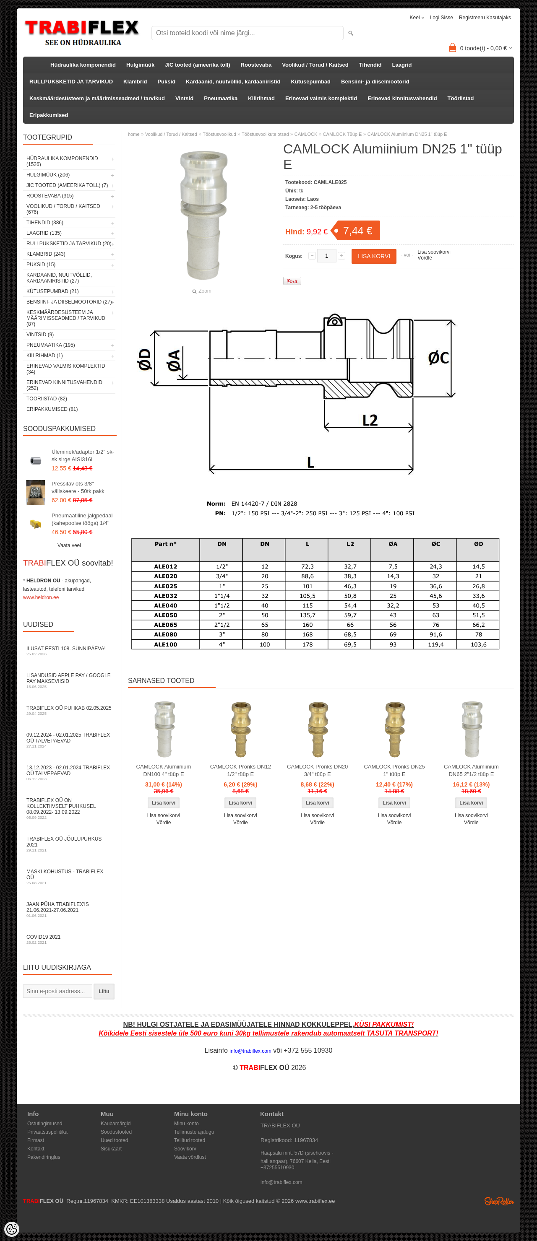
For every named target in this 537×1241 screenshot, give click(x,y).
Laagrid (402, 65)
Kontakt (35, 1149)
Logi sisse (441, 18)
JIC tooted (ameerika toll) (197, 65)
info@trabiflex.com (281, 1182)
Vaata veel (69, 545)
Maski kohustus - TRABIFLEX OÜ (69, 877)
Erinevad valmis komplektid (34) (65, 369)
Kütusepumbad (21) (52, 291)
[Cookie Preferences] (11, 1229)
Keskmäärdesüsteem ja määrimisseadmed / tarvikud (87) (65, 318)
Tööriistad (461, 98)
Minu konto (186, 1124)
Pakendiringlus (43, 1157)
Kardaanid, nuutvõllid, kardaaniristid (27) (59, 278)
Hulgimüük (140, 65)
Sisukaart (111, 1149)
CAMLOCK (306, 134)
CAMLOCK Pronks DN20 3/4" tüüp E (317, 770)
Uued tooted (114, 1140)
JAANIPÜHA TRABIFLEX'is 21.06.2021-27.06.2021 (69, 909)
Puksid (166, 81)
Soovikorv (185, 1149)
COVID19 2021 (69, 939)
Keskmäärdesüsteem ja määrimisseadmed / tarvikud (97, 98)
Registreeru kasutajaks (485, 18)
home (134, 134)
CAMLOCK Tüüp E (342, 134)
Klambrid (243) (45, 254)
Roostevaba (256, 65)
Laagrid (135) (44, 233)
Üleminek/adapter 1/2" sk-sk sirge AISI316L (83, 455)
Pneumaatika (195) (50, 345)
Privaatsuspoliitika (47, 1132)
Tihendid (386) (44, 223)
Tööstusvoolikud (219, 134)
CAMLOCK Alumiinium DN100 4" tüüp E (163, 770)
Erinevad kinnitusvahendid (402, 98)
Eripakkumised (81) (52, 409)
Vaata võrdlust (190, 1157)
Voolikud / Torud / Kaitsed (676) (63, 209)
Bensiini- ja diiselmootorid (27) (69, 302)
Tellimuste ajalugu (194, 1132)
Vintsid (184, 98)
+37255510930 (277, 1168)
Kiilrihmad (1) (44, 355)
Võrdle (424, 258)
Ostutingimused (44, 1124)
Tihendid (370, 65)
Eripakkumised (48, 115)
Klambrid (135, 81)
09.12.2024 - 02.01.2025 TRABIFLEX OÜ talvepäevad (69, 740)
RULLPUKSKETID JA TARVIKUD (71, 81)
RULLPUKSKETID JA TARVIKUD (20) (69, 244)
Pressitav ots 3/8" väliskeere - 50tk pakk (78, 487)
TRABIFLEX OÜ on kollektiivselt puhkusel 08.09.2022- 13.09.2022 (69, 808)
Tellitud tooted (189, 1140)
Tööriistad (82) (46, 399)
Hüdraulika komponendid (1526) (62, 161)
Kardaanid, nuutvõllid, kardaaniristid (233, 81)
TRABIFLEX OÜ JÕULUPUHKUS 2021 (69, 844)
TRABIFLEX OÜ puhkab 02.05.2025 (69, 710)
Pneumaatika (220, 98)
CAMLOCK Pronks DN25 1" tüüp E (394, 770)
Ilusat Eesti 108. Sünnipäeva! (69, 651)
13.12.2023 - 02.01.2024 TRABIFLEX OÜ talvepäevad (69, 773)
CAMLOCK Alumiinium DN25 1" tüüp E (407, 134)
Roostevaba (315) (49, 196)
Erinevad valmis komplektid (321, 98)
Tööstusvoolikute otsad (265, 134)
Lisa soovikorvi (434, 252)
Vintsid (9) (40, 335)
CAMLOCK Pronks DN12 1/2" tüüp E (240, 770)
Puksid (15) (40, 264)
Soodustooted (116, 1132)
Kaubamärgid (115, 1124)
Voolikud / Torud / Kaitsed (315, 65)
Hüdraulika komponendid (83, 65)
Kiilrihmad (261, 98)
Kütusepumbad (311, 81)
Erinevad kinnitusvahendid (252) (64, 385)
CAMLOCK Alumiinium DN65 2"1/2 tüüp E (471, 770)
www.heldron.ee (41, 597)
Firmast (35, 1140)
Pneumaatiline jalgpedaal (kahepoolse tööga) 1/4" (82, 519)
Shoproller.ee (499, 1201)
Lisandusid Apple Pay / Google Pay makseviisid (69, 680)
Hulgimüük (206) (48, 175)
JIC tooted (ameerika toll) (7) (67, 185)
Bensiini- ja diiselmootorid (375, 81)
